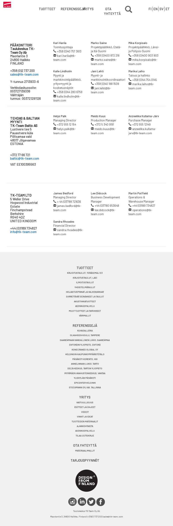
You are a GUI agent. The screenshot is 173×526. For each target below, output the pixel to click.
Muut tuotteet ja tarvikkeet (85, 311)
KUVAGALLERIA (85, 330)
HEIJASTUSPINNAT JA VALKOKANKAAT (85, 292)
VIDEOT (85, 412)
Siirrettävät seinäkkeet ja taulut (85, 296)
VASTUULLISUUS (84, 402)
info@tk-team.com (23, 232)
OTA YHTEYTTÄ (110, 11)
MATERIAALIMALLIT (85, 450)
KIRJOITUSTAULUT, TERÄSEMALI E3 (85, 273)
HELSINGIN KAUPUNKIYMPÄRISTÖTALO (84, 354)
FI (149, 9)
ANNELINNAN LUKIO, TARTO (85, 363)
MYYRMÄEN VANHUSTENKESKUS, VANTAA (84, 373)
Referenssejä (66, 9)
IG (72, 501)
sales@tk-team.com (24, 74)
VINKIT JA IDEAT (85, 416)
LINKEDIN (82, 501)
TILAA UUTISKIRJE (85, 435)
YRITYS (88, 9)
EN (155, 9)
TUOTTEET (85, 268)
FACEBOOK (100, 501)
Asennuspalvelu (85, 306)
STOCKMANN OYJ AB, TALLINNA (85, 387)
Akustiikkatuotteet (85, 301)
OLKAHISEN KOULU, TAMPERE (85, 335)
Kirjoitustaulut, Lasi (85, 277)
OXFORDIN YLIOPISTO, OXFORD (85, 344)
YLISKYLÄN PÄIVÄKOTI (85, 378)
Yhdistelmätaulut (85, 287)
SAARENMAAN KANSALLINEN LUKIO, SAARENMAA (85, 340)
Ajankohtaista (85, 426)
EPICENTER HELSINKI (85, 382)
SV (161, 9)
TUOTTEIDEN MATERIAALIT (85, 421)
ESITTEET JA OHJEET (84, 407)
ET (167, 9)
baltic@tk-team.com (24, 158)
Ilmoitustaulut (85, 282)
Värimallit (85, 315)
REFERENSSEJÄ (85, 325)
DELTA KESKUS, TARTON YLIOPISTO (84, 368)
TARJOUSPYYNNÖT (85, 460)
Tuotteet (44, 9)
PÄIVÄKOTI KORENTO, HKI (85, 359)
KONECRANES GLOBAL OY (85, 349)
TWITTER (91, 501)
